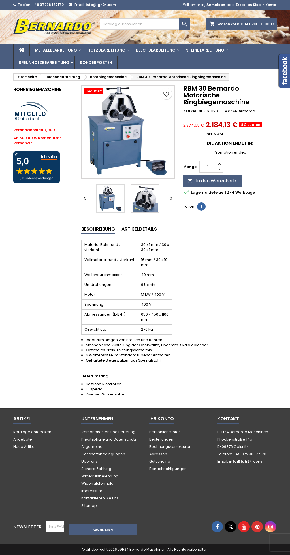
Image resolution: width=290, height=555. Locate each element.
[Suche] (145, 24)
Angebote (22, 439)
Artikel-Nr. (193, 111)
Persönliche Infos (165, 432)
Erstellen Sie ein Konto (256, 4)
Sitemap (89, 505)
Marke (230, 111)
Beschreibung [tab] (98, 229)
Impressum (91, 491)
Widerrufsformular (98, 483)
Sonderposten (96, 62)
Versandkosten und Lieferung (108, 432)
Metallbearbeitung (56, 50)
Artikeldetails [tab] (139, 229)
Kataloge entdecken (32, 432)
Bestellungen (161, 439)
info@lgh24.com (101, 4)
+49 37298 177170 (48, 4)
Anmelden (215, 4)
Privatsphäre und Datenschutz (109, 439)
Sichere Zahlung (96, 468)
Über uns (89, 461)
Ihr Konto (161, 418)
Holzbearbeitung (106, 50)
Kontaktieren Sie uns (100, 498)
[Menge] (207, 167)
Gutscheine (159, 461)
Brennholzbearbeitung (44, 62)
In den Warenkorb (211, 181)
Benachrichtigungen (168, 468)
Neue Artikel (24, 446)
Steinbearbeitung (205, 50)
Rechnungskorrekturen (170, 446)
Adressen (158, 454)
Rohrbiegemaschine (37, 89)
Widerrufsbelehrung (99, 476)
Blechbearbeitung (156, 50)
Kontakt (228, 418)
